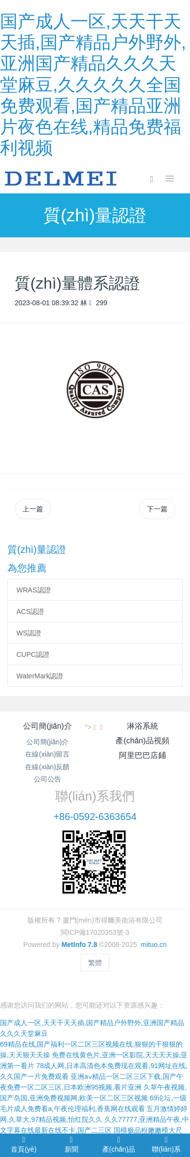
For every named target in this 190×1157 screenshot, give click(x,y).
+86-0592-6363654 (95, 816)
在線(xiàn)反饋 (47, 767)
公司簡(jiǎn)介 (47, 726)
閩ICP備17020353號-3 (95, 932)
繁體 (95, 963)
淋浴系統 (142, 726)
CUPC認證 (33, 654)
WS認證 (29, 633)
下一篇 (157, 509)
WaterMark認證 (40, 676)
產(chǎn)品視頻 (142, 740)
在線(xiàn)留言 (47, 754)
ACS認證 (31, 611)
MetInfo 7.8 (79, 944)
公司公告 (47, 779)
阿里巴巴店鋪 (142, 755)
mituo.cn (153, 944)
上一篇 (33, 509)
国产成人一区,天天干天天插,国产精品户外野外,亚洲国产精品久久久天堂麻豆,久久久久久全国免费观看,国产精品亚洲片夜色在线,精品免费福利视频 (93, 84)
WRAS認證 (34, 590)
